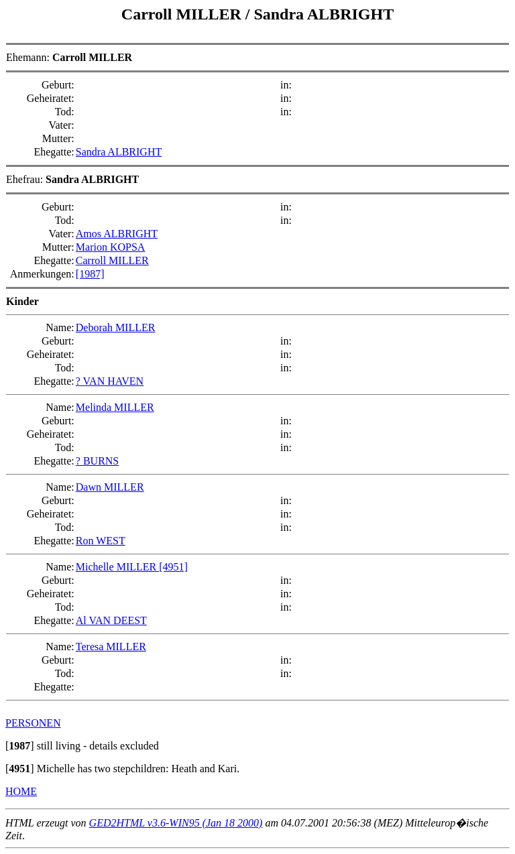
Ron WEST (100, 540)
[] (19, 745)
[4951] (173, 566)
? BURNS (97, 461)
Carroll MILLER (183, 14)
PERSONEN (33, 723)
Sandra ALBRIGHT (323, 14)
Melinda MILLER (115, 407)
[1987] (90, 274)
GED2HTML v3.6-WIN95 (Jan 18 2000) (176, 823)
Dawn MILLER (110, 487)
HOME (21, 791)
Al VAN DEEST (111, 620)
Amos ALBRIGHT (117, 233)
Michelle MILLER (117, 566)
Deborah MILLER (116, 327)
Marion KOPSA (111, 247)
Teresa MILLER (111, 646)
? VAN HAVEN (110, 381)
